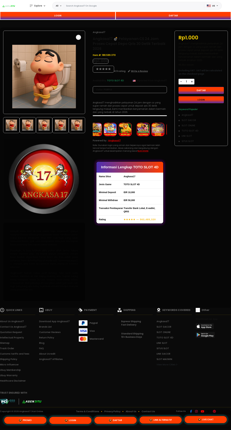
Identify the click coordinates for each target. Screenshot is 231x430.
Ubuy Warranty (9, 375)
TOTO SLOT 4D (165, 337)
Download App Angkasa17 (54, 321)
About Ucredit (47, 353)
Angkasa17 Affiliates (51, 359)
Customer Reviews (50, 332)
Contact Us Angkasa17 (13, 326)
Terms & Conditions (87, 411)
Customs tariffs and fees (14, 353)
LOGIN (57, 15)
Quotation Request (11, 332)
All (57, 5)
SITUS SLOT (163, 348)
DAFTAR (173, 15)
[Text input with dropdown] (134, 5)
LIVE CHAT (206, 419)
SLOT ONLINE (164, 332)
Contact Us (148, 411)
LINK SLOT (162, 343)
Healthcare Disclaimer (13, 380)
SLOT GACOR (164, 326)
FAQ (41, 348)
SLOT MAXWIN (164, 359)
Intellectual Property (12, 337)
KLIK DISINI (143, 151)
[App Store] (205, 327)
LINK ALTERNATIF (160, 419)
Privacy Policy (112, 411)
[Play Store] (205, 336)
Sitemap (5, 343)
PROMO (25, 420)
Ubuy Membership (10, 370)
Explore (35, 6)
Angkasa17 (99, 32)
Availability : (100, 80)
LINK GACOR (163, 353)
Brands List (45, 326)
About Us (131, 411)
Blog (41, 343)
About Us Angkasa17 (12, 321)
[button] (78, 37)
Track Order (7, 348)
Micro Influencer (9, 364)
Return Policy (46, 337)
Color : (104, 89)
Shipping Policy (8, 359)
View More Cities (167, 364)
